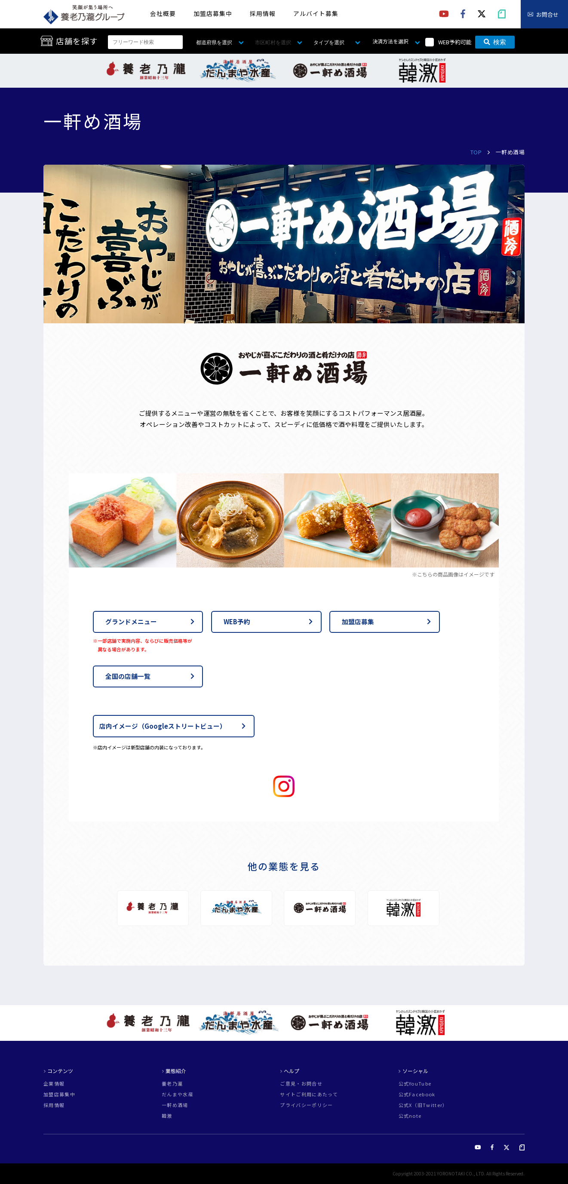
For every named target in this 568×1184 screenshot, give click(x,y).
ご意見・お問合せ (301, 1083)
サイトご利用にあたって (309, 1094)
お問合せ (547, 14)
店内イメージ (162, 725)
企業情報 (53, 1083)
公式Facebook (417, 1094)
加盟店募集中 (213, 13)
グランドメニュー (131, 621)
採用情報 (263, 13)
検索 (495, 42)
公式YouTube (415, 1083)
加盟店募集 (358, 621)
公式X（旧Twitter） (423, 1105)
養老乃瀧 (172, 1083)
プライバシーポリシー (306, 1105)
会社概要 (163, 13)
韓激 (167, 1115)
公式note (410, 1115)
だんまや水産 (177, 1094)
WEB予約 (237, 621)
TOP (476, 152)
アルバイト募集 (316, 13)
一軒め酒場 (175, 1105)
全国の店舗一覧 (127, 676)
